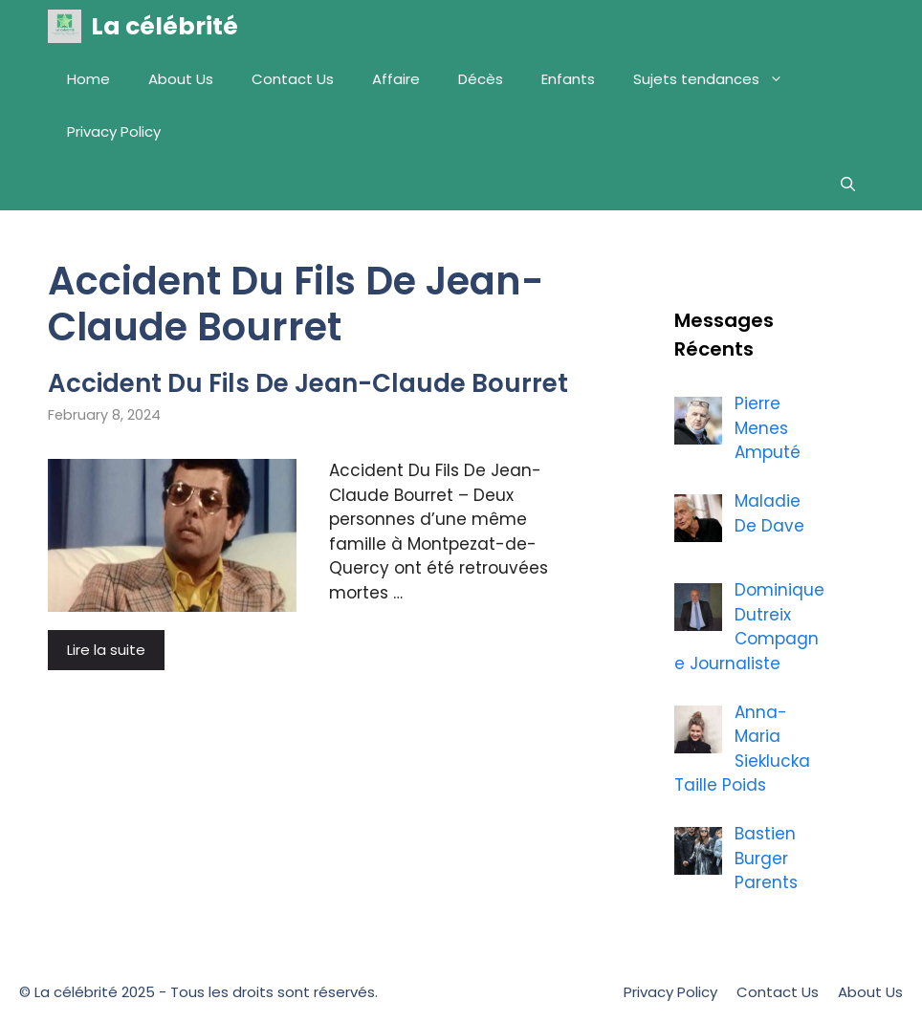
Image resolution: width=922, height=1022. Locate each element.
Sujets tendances (717, 79)
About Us (180, 79)
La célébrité (164, 26)
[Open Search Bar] (848, 184)
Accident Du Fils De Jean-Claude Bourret (308, 383)
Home (88, 79)
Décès (480, 79)
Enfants (568, 79)
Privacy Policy (114, 131)
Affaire (396, 79)
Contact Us (293, 79)
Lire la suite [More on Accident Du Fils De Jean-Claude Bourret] (106, 650)
